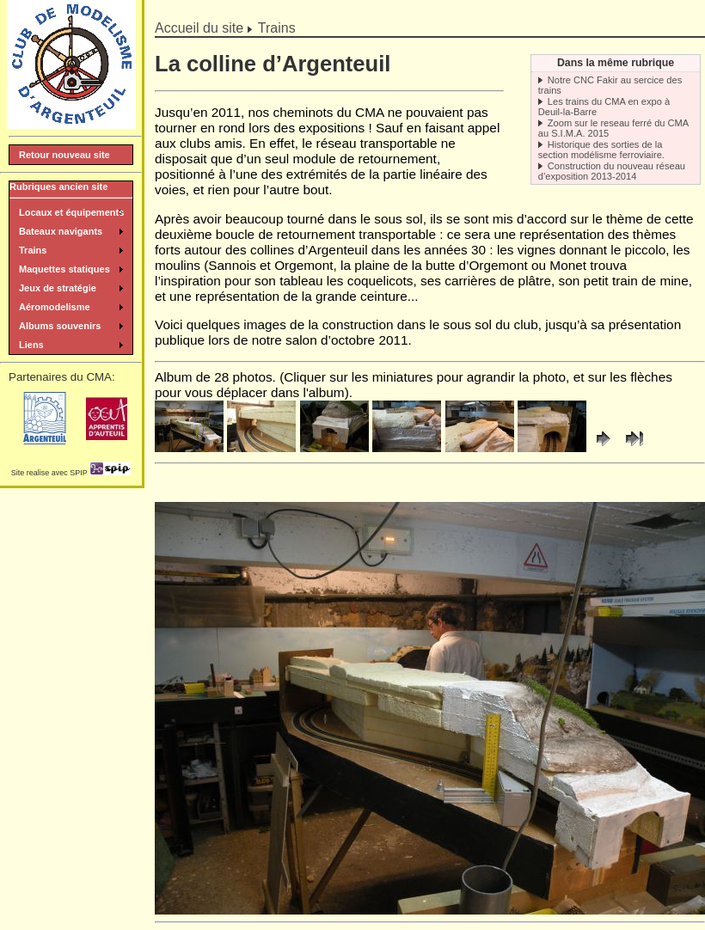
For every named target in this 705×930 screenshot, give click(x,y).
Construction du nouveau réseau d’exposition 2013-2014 (611, 171)
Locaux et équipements (71, 212)
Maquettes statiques (64, 269)
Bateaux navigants (60, 231)
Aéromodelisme (54, 307)
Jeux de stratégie (57, 288)
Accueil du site (199, 28)
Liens (31, 345)
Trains (277, 28)
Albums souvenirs (60, 326)
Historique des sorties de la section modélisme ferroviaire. (601, 149)
